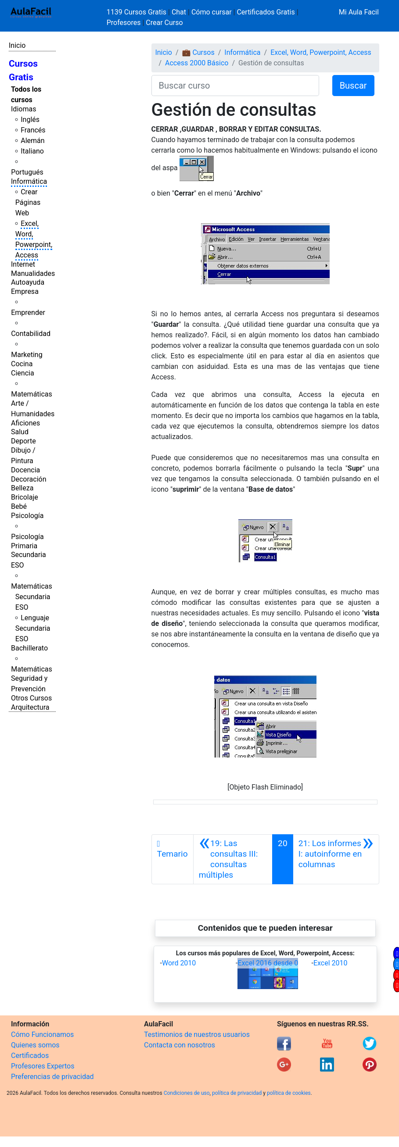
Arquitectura (30, 707)
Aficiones (25, 423)
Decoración (29, 479)
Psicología (27, 515)
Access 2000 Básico (196, 63)
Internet (23, 264)
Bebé (19, 506)
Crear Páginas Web (27, 202)
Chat (179, 12)
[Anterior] (233, 859)
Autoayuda (27, 282)
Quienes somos (35, 1045)
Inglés (30, 119)
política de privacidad (237, 1093)
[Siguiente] (336, 859)
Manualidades (33, 273)
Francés (33, 130)
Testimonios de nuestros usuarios (197, 1034)
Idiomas (23, 109)
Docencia (25, 470)
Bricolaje (24, 497)
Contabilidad (30, 333)
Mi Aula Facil (359, 12)
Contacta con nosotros (179, 1045)
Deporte (23, 441)
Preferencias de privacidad (52, 1076)
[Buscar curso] (235, 85)
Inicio (17, 45)
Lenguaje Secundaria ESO (32, 628)
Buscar (353, 85)
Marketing (26, 354)
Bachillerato (29, 648)
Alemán (32, 140)
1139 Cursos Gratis (137, 12)
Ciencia (22, 373)
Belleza (22, 488)
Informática (29, 181)
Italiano (32, 151)
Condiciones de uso (187, 1093)
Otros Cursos (31, 698)
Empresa (25, 291)
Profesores (124, 22)
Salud (20, 432)
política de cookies (289, 1093)
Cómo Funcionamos (42, 1034)
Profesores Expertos (42, 1066)
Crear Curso (164, 22)
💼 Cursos (198, 52)
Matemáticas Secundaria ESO (31, 596)
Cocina (21, 364)
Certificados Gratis (266, 12)
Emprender (28, 312)
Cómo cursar (211, 12)
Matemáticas (31, 394)
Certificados (30, 1055)
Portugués (27, 172)
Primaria (24, 546)
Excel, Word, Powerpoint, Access (320, 52)
